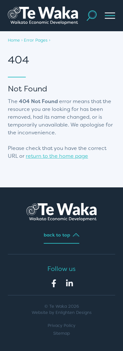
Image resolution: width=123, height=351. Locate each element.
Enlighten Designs (73, 312)
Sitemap (61, 333)
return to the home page (57, 156)
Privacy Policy (61, 325)
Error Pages (36, 40)
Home (14, 40)
